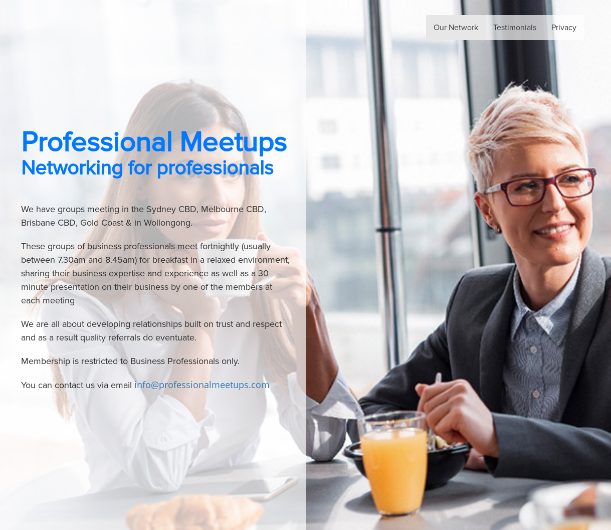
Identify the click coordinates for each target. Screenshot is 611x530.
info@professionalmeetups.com (202, 385)
